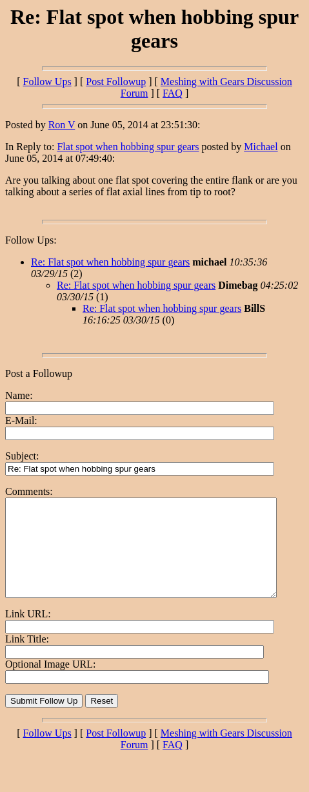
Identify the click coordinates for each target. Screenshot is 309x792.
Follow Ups (47, 81)
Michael (260, 146)
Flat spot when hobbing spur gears (128, 146)
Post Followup (116, 81)
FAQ (173, 93)
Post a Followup (38, 373)
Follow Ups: (31, 240)
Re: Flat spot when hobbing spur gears (110, 261)
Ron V (61, 124)
